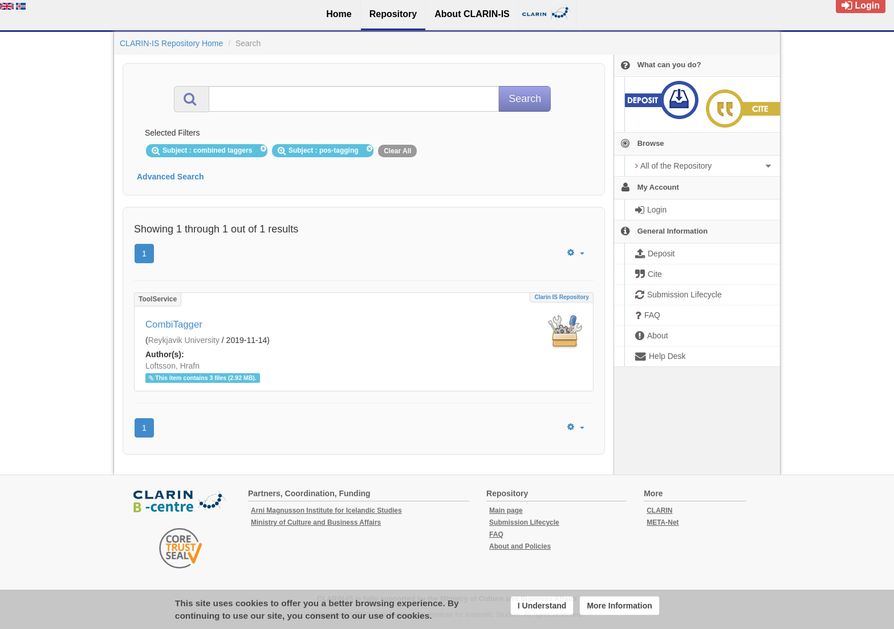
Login (861, 5)
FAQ (496, 534)
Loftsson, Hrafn (172, 365)
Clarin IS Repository (561, 297)
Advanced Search (170, 176)
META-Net (662, 522)
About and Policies (520, 546)
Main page (506, 510)
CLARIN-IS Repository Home (171, 43)
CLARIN (659, 510)
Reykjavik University (184, 340)
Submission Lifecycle (524, 522)
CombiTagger (173, 324)
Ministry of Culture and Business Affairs (316, 522)
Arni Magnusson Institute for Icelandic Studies (326, 510)
